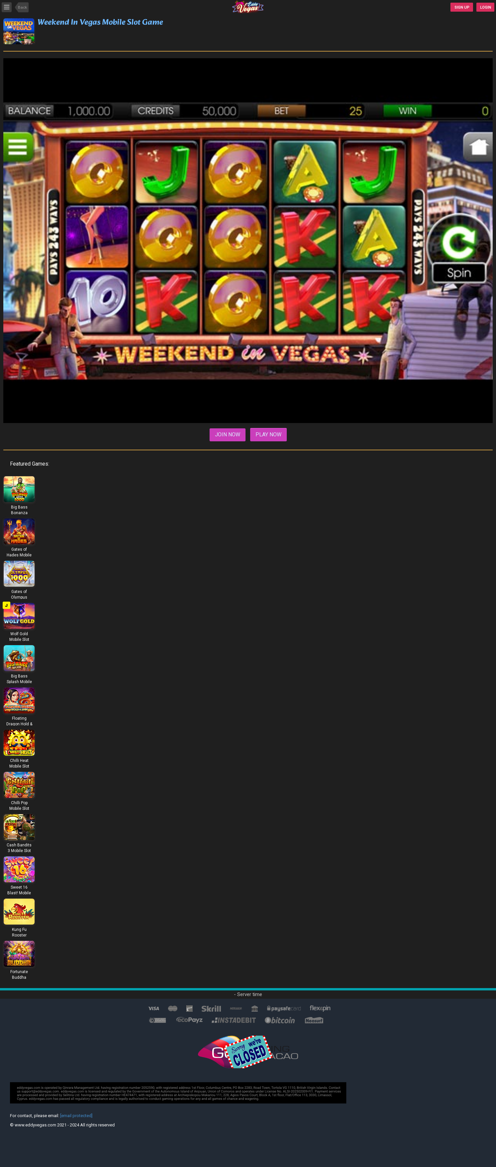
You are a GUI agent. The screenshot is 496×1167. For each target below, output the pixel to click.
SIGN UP (461, 7)
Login (485, 7)
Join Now (227, 434)
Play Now (268, 434)
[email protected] (76, 1115)
